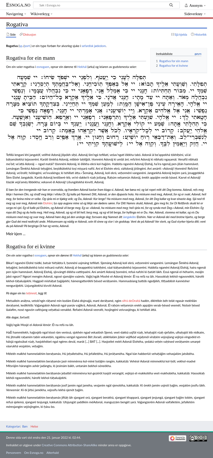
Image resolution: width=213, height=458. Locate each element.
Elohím (47, 203)
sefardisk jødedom (94, 46)
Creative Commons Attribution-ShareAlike (69, 445)
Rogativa (12, 46)
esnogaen (42, 67)
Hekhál (82, 67)
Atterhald (52, 452)
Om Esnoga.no (33, 452)
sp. (21, 46)
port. (27, 46)
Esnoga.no (18, 5)
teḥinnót (31, 293)
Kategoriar (13, 426)
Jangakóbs (129, 217)
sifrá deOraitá (131, 300)
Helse (34, 426)
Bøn (24, 426)
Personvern (13, 452)
